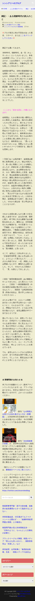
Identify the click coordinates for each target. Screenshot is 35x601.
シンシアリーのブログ (11, 3)
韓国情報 (20, 26)
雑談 (19, 24)
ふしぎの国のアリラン (16, 9)
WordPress (21, 596)
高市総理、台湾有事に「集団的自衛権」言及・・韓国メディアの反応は (16, 550)
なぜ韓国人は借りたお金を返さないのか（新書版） (17, 414)
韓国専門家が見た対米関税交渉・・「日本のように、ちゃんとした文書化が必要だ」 (17, 530)
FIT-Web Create (25, 594)
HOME (5, 9)
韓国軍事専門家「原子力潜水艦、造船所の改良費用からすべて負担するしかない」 (17, 508)
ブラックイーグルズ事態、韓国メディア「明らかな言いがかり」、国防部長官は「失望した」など (17, 541)
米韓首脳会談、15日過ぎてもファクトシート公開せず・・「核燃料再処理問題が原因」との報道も (17, 519)
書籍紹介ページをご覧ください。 (19, 470)
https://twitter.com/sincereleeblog (16, 490)
